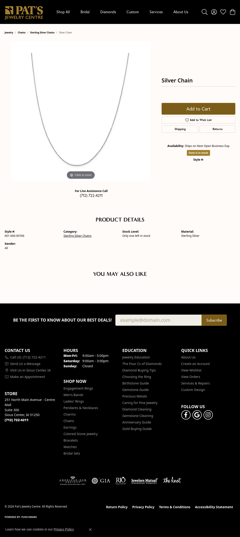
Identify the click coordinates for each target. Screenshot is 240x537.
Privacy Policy (143, 507)
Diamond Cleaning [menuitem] (136, 409)
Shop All (63, 11)
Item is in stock (198, 152)
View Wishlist (191, 370)
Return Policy (117, 507)
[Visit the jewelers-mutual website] (144, 481)
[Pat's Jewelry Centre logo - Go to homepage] (23, 12)
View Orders (190, 376)
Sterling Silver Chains (42, 32)
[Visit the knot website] (172, 481)
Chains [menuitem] (69, 421)
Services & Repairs (195, 383)
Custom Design (193, 389)
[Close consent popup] (90, 529)
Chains (22, 32)
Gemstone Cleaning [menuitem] (137, 415)
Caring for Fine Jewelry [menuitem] (140, 402)
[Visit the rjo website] (120, 481)
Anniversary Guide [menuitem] (136, 422)
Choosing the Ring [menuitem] (136, 376)
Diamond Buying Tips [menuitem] (139, 370)
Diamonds (108, 11)
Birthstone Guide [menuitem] (135, 383)
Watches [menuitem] (70, 447)
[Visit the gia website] (101, 481)
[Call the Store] (17, 420)
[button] (205, 11)
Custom (132, 11)
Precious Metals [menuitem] (134, 396)
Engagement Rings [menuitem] (78, 388)
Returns (218, 129)
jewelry (9, 32)
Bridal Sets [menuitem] (72, 453)
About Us (180, 11)
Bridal (85, 11)
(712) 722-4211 (91, 195)
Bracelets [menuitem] (71, 440)
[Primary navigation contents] (122, 12)
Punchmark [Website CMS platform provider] (29, 517)
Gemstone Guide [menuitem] (135, 389)
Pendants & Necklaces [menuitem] (81, 408)
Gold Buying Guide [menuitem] (137, 428)
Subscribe (214, 320)
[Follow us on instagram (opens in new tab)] (208, 415)
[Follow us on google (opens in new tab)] (197, 415)
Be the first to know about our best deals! (62, 320)
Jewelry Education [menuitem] (136, 357)
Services (156, 11)
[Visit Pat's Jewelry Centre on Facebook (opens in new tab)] (186, 415)
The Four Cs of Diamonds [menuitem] (142, 363)
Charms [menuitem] (70, 414)
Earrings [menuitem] (70, 427)
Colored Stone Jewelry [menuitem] (81, 434)
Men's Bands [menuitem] (73, 395)
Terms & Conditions (174, 507)
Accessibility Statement (214, 507)
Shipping (180, 129)
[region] (80, 111)
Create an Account (195, 363)
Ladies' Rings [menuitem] (74, 401)
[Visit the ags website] (72, 481)
